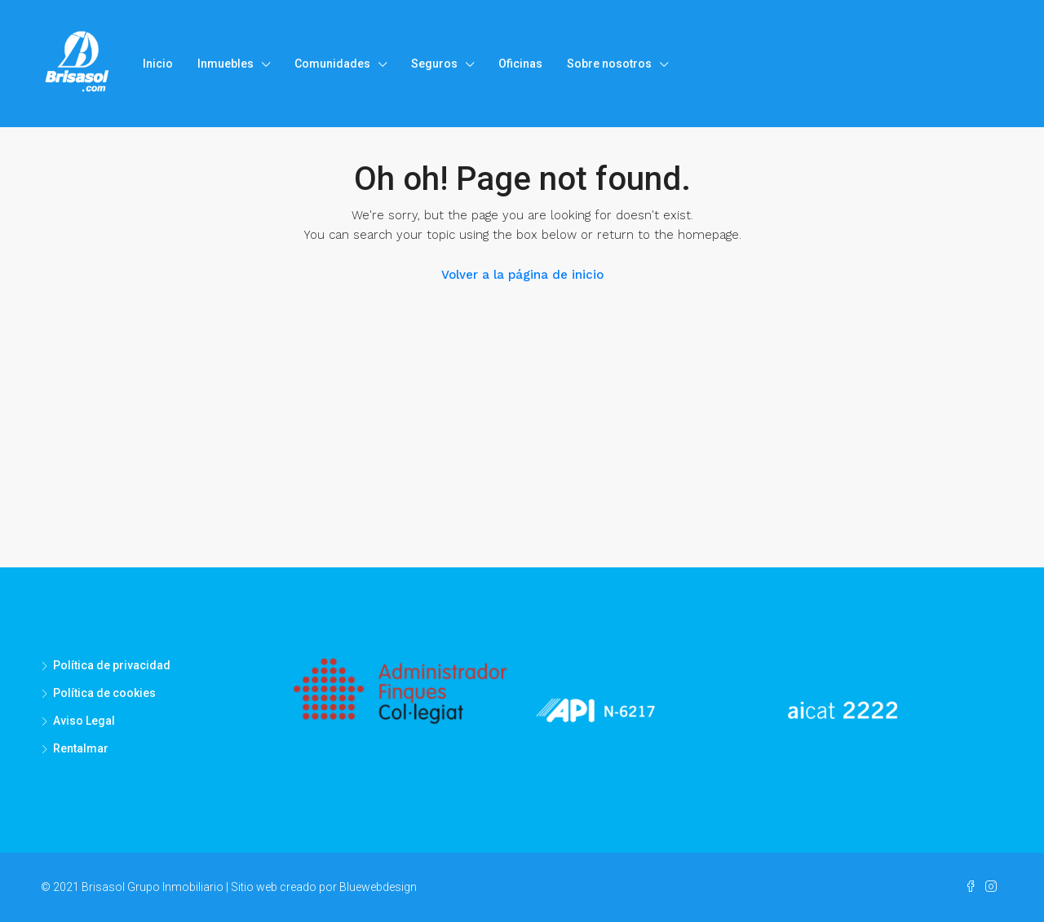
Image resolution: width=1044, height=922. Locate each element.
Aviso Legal (84, 720)
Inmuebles (225, 63)
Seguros (434, 63)
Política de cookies (104, 692)
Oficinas (520, 63)
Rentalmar (80, 748)
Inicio (158, 63)
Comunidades (332, 63)
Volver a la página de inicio (522, 274)
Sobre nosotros (609, 63)
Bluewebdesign (378, 886)
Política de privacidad (111, 665)
